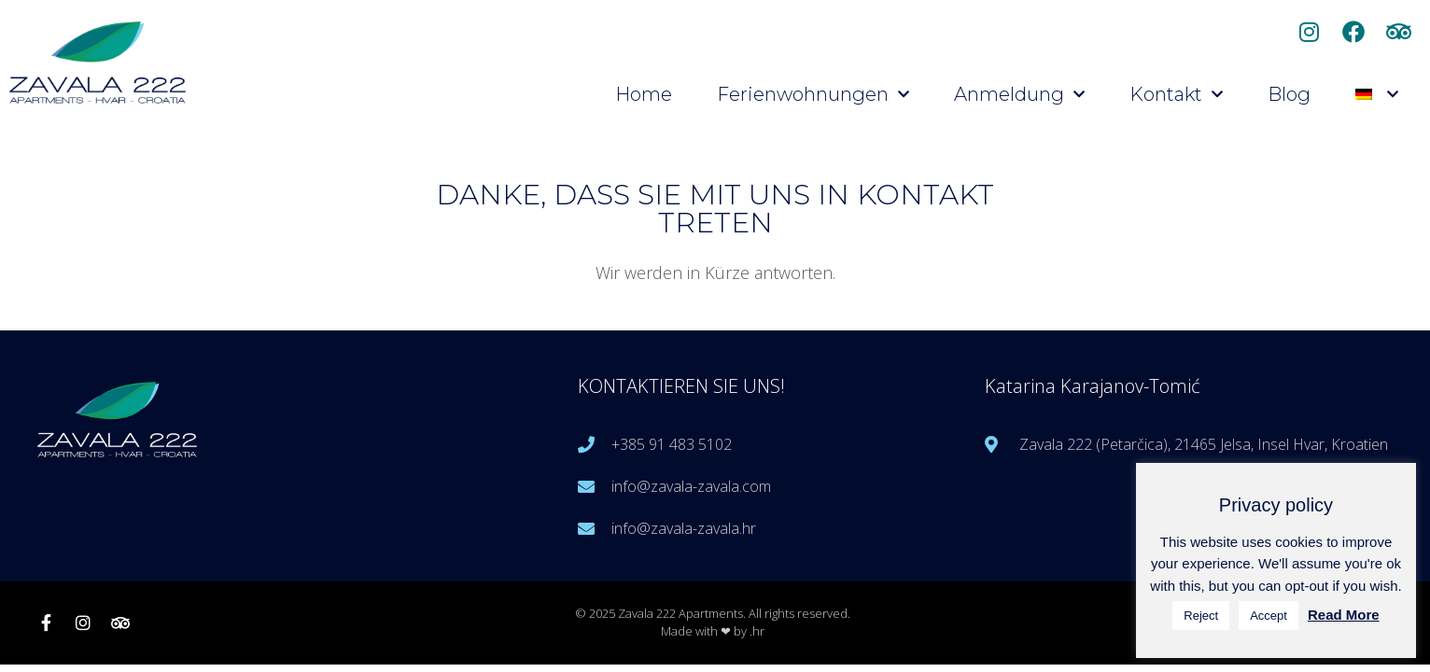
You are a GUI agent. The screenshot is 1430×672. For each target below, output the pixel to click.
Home (643, 94)
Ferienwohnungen (813, 94)
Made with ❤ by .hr (712, 631)
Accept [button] (1268, 616)
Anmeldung (1019, 94)
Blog (1289, 94)
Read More (1344, 615)
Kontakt (1176, 94)
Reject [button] (1201, 616)
